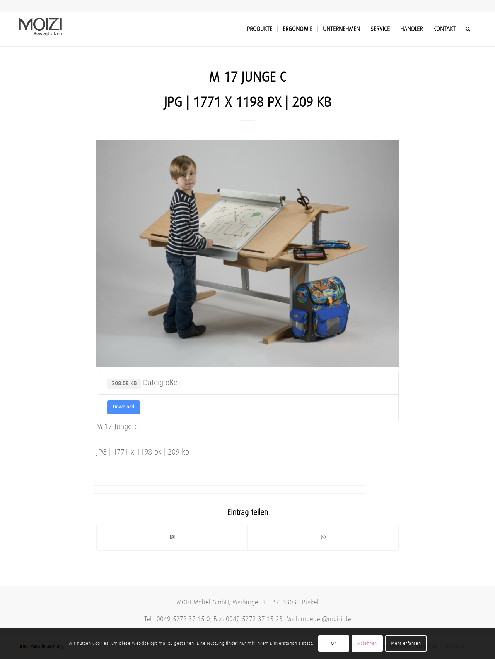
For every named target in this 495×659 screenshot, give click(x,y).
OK (333, 643)
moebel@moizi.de (326, 619)
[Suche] (468, 29)
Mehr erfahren (406, 643)
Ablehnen (367, 643)
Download (123, 407)
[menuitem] (259, 29)
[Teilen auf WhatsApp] (323, 537)
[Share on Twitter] (172, 537)
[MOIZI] (40, 29)
